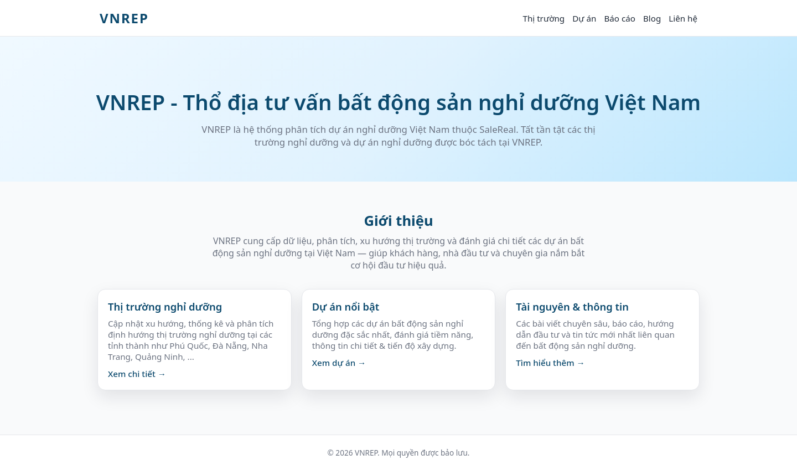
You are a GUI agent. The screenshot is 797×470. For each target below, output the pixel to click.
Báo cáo (619, 18)
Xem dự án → (339, 362)
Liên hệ (683, 18)
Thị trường (543, 18)
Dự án (584, 18)
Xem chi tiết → (137, 373)
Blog (652, 18)
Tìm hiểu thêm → (550, 362)
